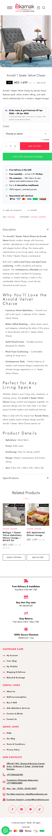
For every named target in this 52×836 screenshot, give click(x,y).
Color (6, 126)
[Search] (43, 7)
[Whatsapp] (30, 809)
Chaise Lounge (38, 217)
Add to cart (34, 146)
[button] (21, 157)
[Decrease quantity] (5, 146)
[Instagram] (21, 809)
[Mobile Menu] (9, 7)
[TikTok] (39, 809)
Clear (46, 140)
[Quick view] (6, 511)
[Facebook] (12, 809)
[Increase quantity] (16, 146)
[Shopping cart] (38, 8)
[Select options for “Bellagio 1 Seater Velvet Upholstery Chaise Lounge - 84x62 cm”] (14, 557)
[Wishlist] (12, 210)
